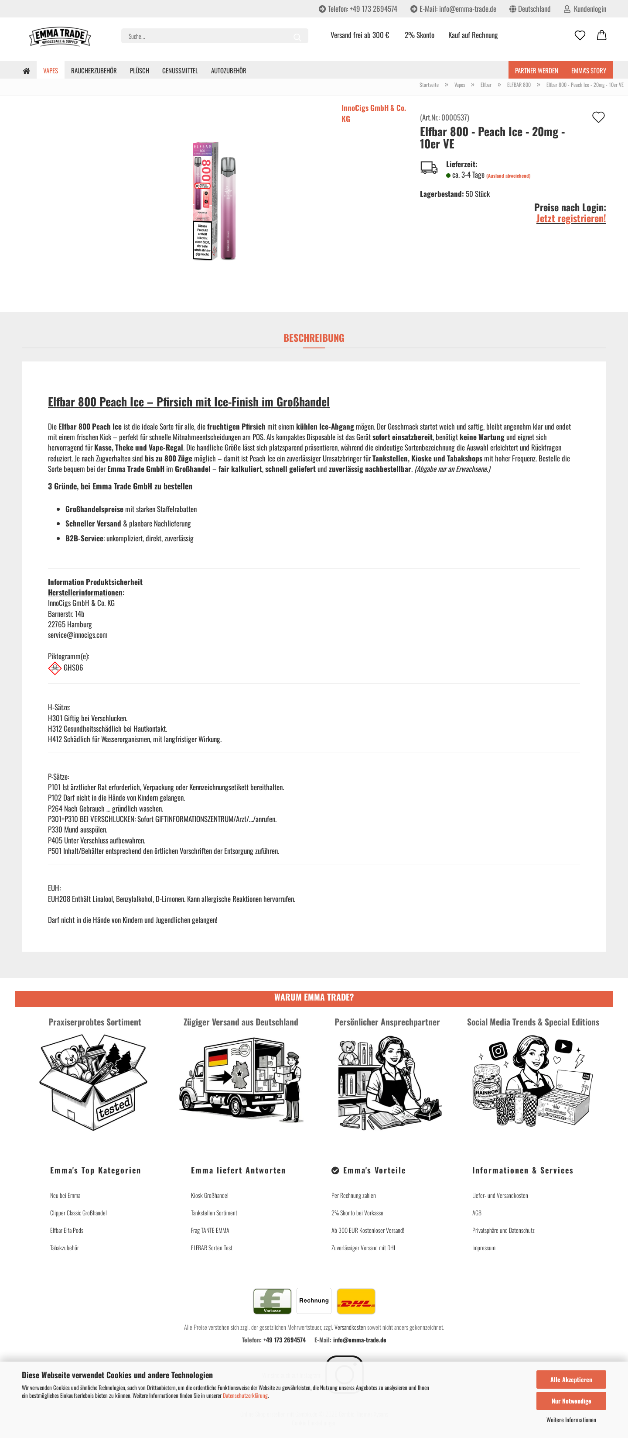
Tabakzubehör (64, 1247)
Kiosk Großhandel (210, 1195)
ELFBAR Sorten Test (211, 1247)
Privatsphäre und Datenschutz (503, 1230)
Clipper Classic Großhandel (78, 1212)
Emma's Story (588, 70)
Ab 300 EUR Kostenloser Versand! (367, 1230)
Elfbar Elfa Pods (66, 1230)
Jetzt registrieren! (571, 218)
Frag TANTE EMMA (210, 1230)
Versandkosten (350, 1326)
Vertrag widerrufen (534, 1266)
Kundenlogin (585, 8)
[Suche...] (297, 35)
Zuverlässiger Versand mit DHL (363, 1247)
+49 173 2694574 (284, 1339)
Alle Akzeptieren (571, 1379)
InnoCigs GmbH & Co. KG (373, 113)
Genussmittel (180, 70)
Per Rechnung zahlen (353, 1195)
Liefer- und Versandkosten (500, 1195)
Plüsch (139, 70)
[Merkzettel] (580, 35)
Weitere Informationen (571, 1419)
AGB (476, 1212)
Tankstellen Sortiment (214, 1212)
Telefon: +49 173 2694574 (358, 8)
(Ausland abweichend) (508, 175)
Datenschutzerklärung (245, 1395)
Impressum (483, 1247)
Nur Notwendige (571, 1400)
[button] (602, 35)
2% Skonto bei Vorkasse (357, 1212)
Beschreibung (314, 337)
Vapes (50, 70)
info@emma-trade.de (359, 1339)
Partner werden (536, 70)
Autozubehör (228, 70)
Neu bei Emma (65, 1195)
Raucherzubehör (94, 70)
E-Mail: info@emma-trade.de (453, 8)
